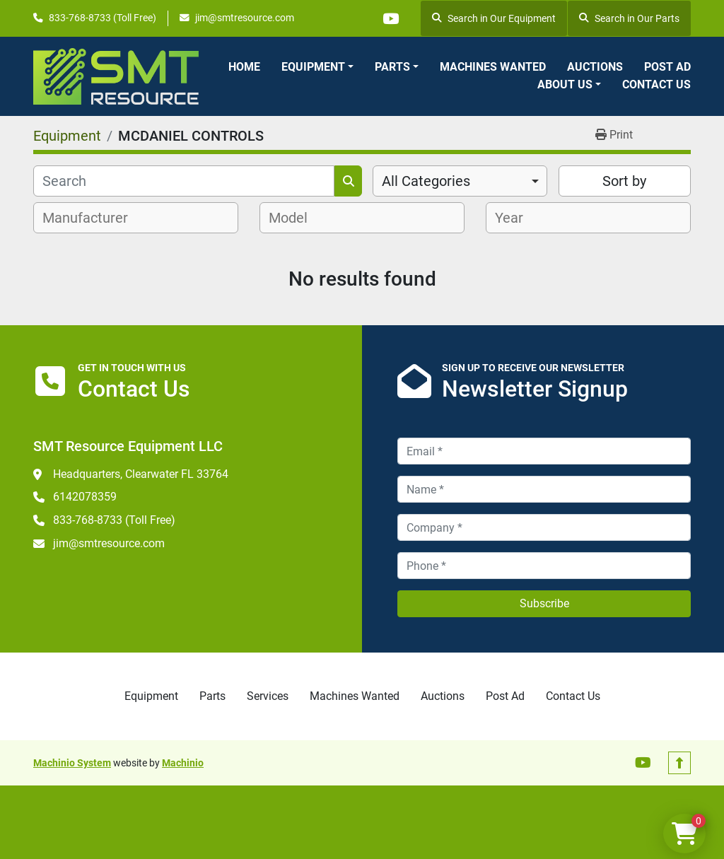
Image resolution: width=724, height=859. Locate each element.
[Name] (544, 489)
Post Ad (667, 67)
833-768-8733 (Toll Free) (102, 17)
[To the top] (679, 763)
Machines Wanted (493, 67)
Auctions (595, 67)
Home (244, 67)
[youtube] (390, 18)
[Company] (544, 527)
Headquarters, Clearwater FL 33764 (140, 474)
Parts (392, 67)
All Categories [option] (426, 181)
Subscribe (544, 603)
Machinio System (72, 763)
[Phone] (544, 565)
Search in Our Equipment (494, 18)
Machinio (183, 763)
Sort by (624, 181)
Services (267, 696)
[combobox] (460, 181)
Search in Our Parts (629, 18)
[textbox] (93, 217)
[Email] (544, 451)
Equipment (313, 67)
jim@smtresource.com (244, 17)
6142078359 (85, 496)
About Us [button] (564, 84)
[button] (317, 67)
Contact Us (656, 84)
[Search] (183, 181)
